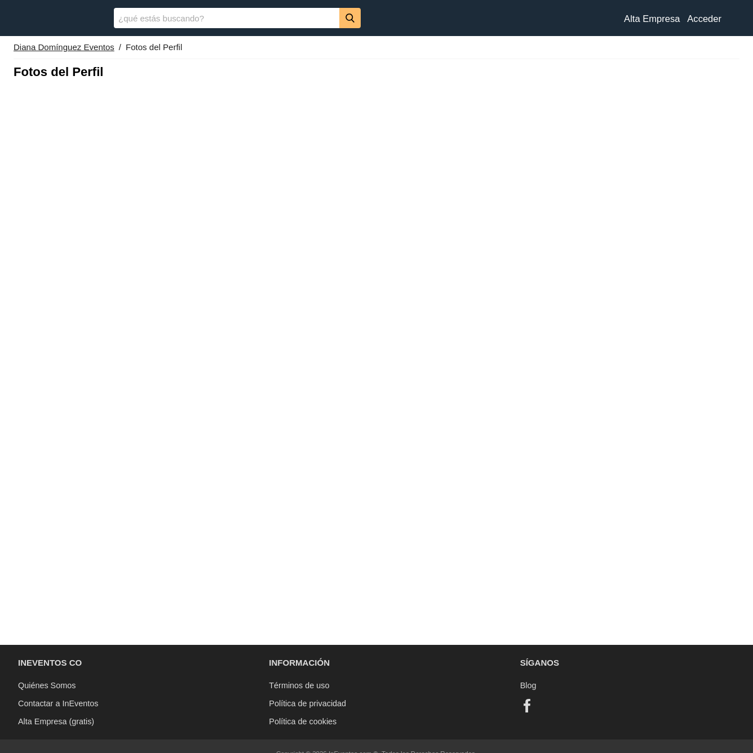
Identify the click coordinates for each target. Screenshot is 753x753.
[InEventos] (57, 19)
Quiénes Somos (47, 685)
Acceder (704, 19)
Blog (528, 685)
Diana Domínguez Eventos (64, 47)
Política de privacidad (307, 703)
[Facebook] (527, 705)
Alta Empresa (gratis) (56, 721)
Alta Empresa (652, 19)
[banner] (376, 18)
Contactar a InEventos (58, 703)
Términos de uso (299, 685)
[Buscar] (350, 18)
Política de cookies (302, 721)
